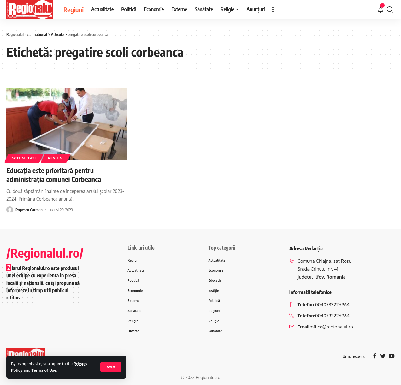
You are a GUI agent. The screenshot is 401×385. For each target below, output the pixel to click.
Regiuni (56, 158)
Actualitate (24, 158)
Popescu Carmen (29, 209)
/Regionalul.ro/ (45, 253)
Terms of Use (44, 370)
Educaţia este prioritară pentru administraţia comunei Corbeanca (53, 175)
